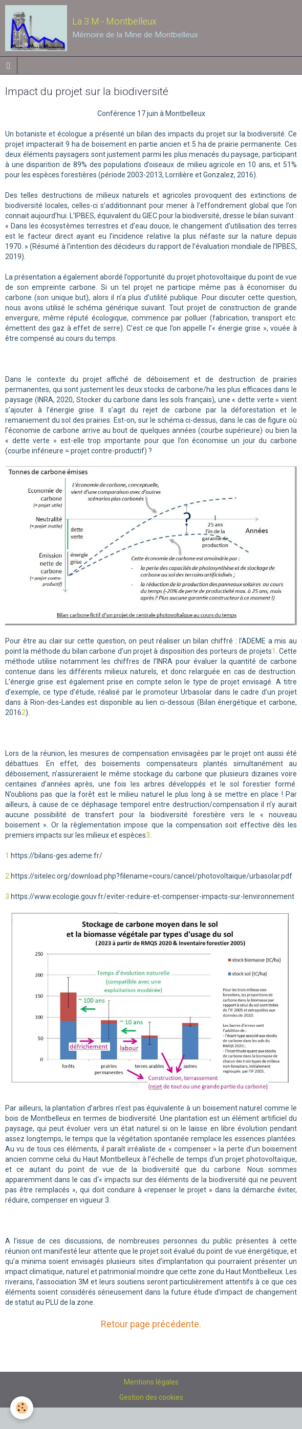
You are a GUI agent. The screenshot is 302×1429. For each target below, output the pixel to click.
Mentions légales (151, 1382)
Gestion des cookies (151, 1397)
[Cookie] (21, 1407)
